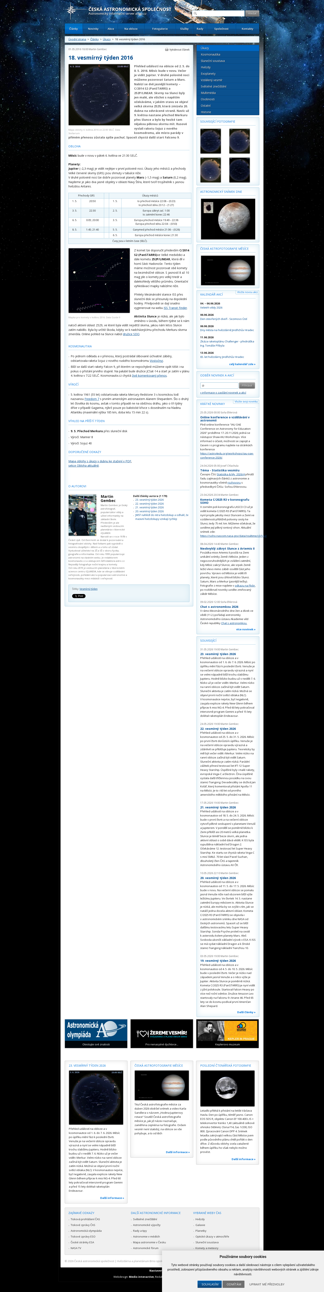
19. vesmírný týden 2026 (218, 961)
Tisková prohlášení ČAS (85, 1219)
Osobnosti (208, 99)
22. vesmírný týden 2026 (149, 503)
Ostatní (206, 106)
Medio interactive (141, 1277)
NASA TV (76, 1248)
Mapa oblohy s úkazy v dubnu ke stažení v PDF (99, 461)
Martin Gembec (98, 49)
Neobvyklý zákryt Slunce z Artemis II (227, 548)
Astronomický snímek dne (221, 192)
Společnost (221, 29)
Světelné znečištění (213, 86)
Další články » (246, 1012)
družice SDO (131, 334)
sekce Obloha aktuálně (83, 465)
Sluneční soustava (213, 61)
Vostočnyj (156, 361)
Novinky (93, 29)
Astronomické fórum (145, 1248)
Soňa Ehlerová (229, 412)
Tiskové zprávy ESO (83, 1236)
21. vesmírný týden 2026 (149, 507)
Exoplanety (208, 74)
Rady (200, 29)
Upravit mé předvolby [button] (266, 1284)
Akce (111, 29)
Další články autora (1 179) (150, 496)
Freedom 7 (92, 399)
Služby (184, 29)
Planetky (200, 1231)
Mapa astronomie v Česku (149, 1242)
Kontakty (247, 29)
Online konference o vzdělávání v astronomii (225, 418)
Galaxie (200, 1225)
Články (73, 29)
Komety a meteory (206, 1248)
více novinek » (246, 629)
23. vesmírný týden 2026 (149, 500)
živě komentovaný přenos (149, 375)
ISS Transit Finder (175, 308)
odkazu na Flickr (245, 585)
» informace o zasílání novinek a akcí (223, 392)
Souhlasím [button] (210, 1284)
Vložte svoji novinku (246, 401)
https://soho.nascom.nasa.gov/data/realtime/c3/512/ (233, 536)
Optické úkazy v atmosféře (212, 1236)
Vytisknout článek (179, 49)
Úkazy (107, 39)
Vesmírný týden (89, 589)
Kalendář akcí (211, 294)
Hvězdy (206, 67)
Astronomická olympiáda (86, 1231)
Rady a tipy (140, 1231)
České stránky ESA (82, 1242)
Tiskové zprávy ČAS (83, 1225)
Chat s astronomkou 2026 (219, 607)
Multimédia (208, 93)
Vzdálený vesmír (211, 80)
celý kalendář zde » (242, 364)
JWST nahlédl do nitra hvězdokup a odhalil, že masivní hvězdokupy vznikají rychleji (161, 517)
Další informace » (112, 1198)
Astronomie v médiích (146, 1236)
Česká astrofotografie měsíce (224, 249)
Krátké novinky (212, 404)
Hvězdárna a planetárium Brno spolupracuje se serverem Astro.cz (158, 1261)
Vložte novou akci (247, 292)
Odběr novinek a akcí (217, 375)
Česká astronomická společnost (94, 1261)
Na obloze (131, 29)
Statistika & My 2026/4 (231, 474)
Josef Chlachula (229, 465)
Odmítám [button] (234, 1284)
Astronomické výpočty (147, 1225)
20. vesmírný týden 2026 (149, 511)
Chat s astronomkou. (234, 623)
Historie (206, 112)
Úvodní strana (77, 39)
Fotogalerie (160, 29)
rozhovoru (234, 482)
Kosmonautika (210, 54)
